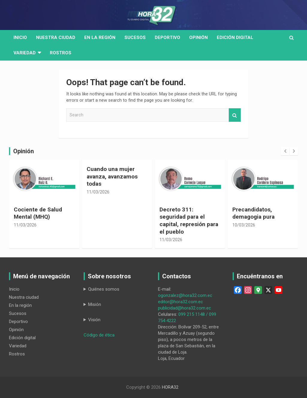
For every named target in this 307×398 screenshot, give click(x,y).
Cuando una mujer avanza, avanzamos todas (112, 176)
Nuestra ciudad (24, 297)
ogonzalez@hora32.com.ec (185, 295)
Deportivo (167, 37)
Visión (94, 319)
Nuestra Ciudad (55, 37)
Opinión (198, 37)
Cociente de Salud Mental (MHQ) (38, 213)
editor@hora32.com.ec (180, 301)
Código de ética (99, 335)
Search (235, 115)
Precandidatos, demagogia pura (253, 213)
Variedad (24, 52)
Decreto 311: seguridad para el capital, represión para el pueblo (188, 220)
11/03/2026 (25, 225)
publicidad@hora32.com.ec (184, 308)
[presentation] (285, 151)
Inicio (20, 37)
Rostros (60, 52)
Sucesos (135, 37)
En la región (99, 37)
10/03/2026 (243, 225)
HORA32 (170, 387)
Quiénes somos (103, 289)
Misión (94, 304)
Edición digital (235, 37)
